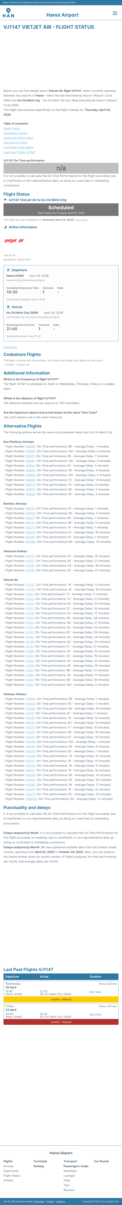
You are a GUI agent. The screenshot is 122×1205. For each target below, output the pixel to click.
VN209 (30, 708)
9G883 (30, 489)
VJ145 (30, 641)
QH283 (30, 541)
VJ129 (30, 613)
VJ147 (29, 646)
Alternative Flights (15, 142)
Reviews (69, 1190)
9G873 (30, 484)
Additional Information (18, 138)
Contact (50, 1201)
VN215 (30, 722)
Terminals (40, 1161)
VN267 (30, 789)
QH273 (30, 532)
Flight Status (12, 128)
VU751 (30, 556)
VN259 (30, 775)
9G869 (30, 480)
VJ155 (30, 661)
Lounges (69, 1175)
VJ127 (29, 608)
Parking (38, 1166)
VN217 (30, 727)
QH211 (30, 518)
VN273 (30, 794)
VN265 (30, 784)
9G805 (30, 446)
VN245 (30, 746)
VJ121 (29, 594)
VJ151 (29, 656)
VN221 (30, 737)
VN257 (30, 770)
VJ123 (30, 599)
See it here (81, 219)
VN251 (30, 761)
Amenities (70, 1171)
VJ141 (29, 632)
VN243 (30, 741)
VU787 (30, 565)
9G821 (30, 456)
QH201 (30, 508)
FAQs (67, 1180)
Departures (11, 1171)
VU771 (30, 561)
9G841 (30, 465)
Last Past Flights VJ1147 (19, 152)
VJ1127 (30, 584)
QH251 (30, 522)
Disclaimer (39, 1201)
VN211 (30, 713)
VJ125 (30, 603)
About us (60, 1201)
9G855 (30, 470)
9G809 (30, 451)
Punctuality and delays (18, 147)
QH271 (30, 527)
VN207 (30, 703)
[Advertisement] (61, 60)
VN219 (30, 732)
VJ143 (30, 637)
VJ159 (30, 665)
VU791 (30, 570)
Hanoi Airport (62, 14)
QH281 (30, 537)
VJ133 (30, 622)
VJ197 (29, 684)
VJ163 (30, 675)
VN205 (30, 699)
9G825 (30, 461)
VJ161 (29, 670)
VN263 (30, 779)
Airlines (8, 1180)
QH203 (30, 513)
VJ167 (29, 679)
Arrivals (8, 1166)
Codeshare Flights (15, 133)
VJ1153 (30, 589)
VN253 (30, 765)
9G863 (30, 475)
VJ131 (29, 618)
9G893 (30, 494)
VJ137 (29, 627)
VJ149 (30, 651)
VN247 (30, 751)
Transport (70, 1161)
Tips (66, 1185)
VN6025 (31, 799)
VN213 (30, 718)
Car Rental (101, 1161)
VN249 (30, 756)
